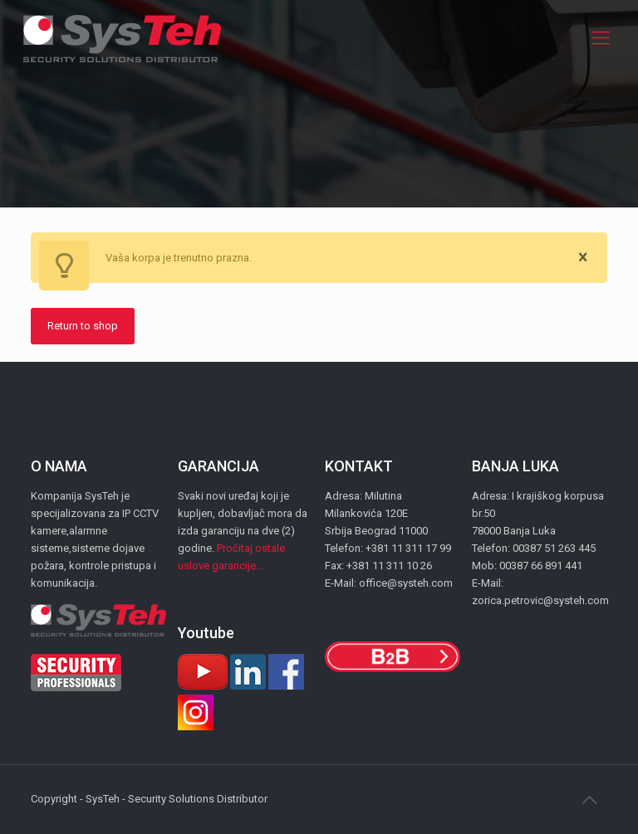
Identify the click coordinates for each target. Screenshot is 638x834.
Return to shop (82, 325)
